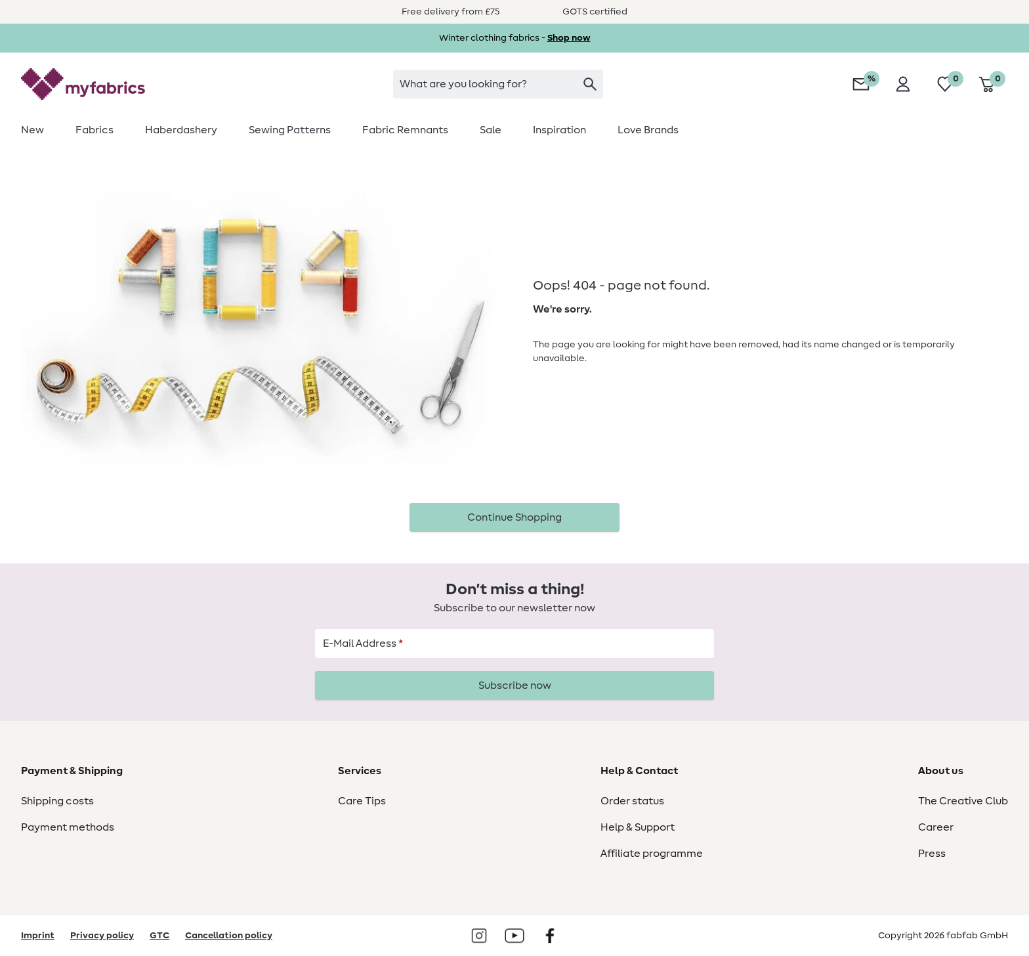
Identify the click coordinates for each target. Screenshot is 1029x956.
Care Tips (362, 801)
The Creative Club (963, 801)
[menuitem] (40, 130)
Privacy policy (102, 935)
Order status (632, 801)
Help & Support (637, 827)
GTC (159, 935)
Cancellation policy (228, 935)
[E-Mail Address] (514, 643)
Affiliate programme (651, 853)
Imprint (37, 935)
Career (936, 827)
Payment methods (67, 827)
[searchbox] (498, 84)
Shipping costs (57, 801)
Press (932, 853)
